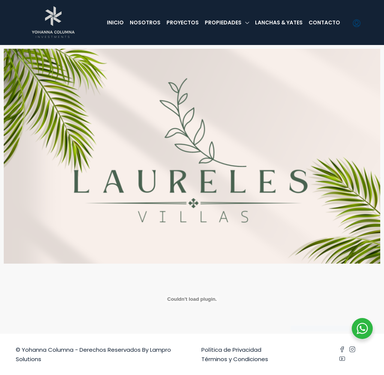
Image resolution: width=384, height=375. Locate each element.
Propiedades (223, 22)
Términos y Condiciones (234, 359)
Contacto (324, 22)
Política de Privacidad (231, 350)
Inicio (115, 22)
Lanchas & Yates (279, 22)
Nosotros (145, 22)
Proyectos (182, 22)
